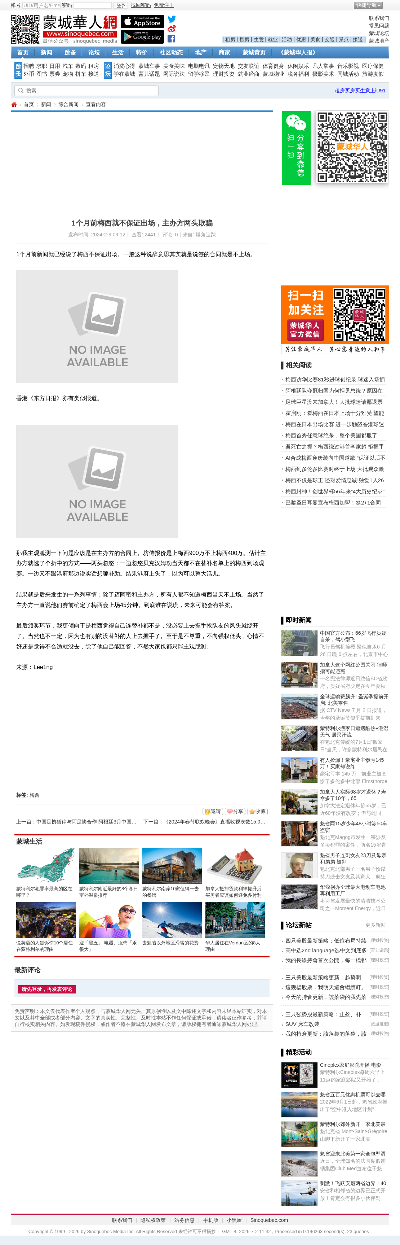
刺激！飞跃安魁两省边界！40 (353, 1183)
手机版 (210, 1220)
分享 (238, 811)
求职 (41, 66)
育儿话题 (149, 74)
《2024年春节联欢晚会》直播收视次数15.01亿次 (218, 822)
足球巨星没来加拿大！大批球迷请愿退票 (334, 402)
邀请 (216, 811)
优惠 (301, 39)
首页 (22, 52)
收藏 (260, 811)
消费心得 (124, 66)
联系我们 (379, 18)
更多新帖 (375, 925)
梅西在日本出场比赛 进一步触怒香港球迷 (334, 424)
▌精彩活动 (296, 1052)
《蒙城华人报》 (298, 52)
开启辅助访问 (387, 5)
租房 (230, 39)
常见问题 (379, 26)
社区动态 (171, 52)
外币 (28, 74)
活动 (287, 39)
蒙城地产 (379, 41)
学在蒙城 (124, 74)
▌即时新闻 (296, 620)
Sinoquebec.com (269, 1220)
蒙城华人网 (14, 104)
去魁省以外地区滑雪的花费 (170, 942)
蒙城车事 (149, 66)
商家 (224, 52)
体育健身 (273, 66)
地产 (200, 52)
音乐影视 (348, 66)
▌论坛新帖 (296, 925)
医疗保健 (373, 66)
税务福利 (298, 74)
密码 (67, 5)
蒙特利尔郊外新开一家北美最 (353, 1124)
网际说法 (174, 74)
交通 (330, 39)
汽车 (67, 66)
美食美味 (174, 66)
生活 (118, 52)
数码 (80, 66)
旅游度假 (373, 74)
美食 (315, 39)
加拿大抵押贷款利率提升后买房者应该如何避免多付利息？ (233, 895)
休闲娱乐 (298, 66)
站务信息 (184, 1220)
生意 (259, 39)
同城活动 (348, 74)
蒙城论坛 (379, 33)
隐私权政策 (153, 1220)
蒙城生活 (29, 841)
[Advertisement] (123, 162)
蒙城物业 (273, 74)
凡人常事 (323, 66)
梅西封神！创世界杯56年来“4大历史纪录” (335, 491)
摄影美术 (323, 74)
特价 (141, 52)
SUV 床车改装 (302, 1024)
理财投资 (224, 74)
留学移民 (199, 74)
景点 (344, 39)
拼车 (80, 74)
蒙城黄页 (254, 52)
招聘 (28, 66)
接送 (358, 39)
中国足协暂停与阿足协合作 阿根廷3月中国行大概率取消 (99, 822)
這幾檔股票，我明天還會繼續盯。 (325, 987)
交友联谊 (248, 66)
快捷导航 (366, 5)
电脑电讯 (199, 66)
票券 (54, 74)
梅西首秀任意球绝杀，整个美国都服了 (331, 435)
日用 (54, 66)
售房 (244, 39)
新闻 (46, 52)
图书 (41, 74)
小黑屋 (234, 1220)
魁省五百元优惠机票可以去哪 (353, 1094)
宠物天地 (224, 66)
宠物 (67, 74)
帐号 (16, 5)
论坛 (94, 52)
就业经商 (248, 74)
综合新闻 (68, 104)
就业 (273, 39)
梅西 (35, 795)
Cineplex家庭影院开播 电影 (350, 1065)
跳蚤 (70, 52)
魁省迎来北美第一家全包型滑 (353, 1154)
